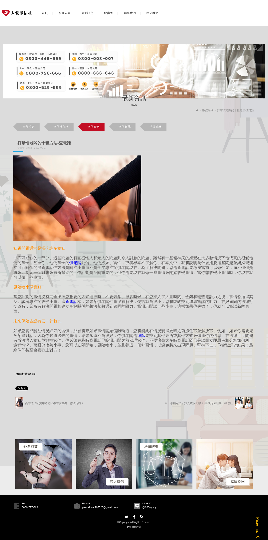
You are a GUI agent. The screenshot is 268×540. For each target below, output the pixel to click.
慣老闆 (75, 262)
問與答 (108, 13)
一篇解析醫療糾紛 (24, 374)
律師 (141, 335)
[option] (43, 464)
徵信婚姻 (207, 110)
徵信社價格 (61, 126)
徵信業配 (125, 126)
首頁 (45, 13)
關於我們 (152, 13)
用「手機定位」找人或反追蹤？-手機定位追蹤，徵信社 (208, 403)
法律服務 (155, 126)
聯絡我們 (130, 13)
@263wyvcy (149, 507)
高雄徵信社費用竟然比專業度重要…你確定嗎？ (49, 403)
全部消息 (29, 126)
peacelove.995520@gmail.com (100, 507)
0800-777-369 (30, 507)
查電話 (71, 301)
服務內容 (65, 13)
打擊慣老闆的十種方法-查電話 (236, 110)
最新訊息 (87, 13)
